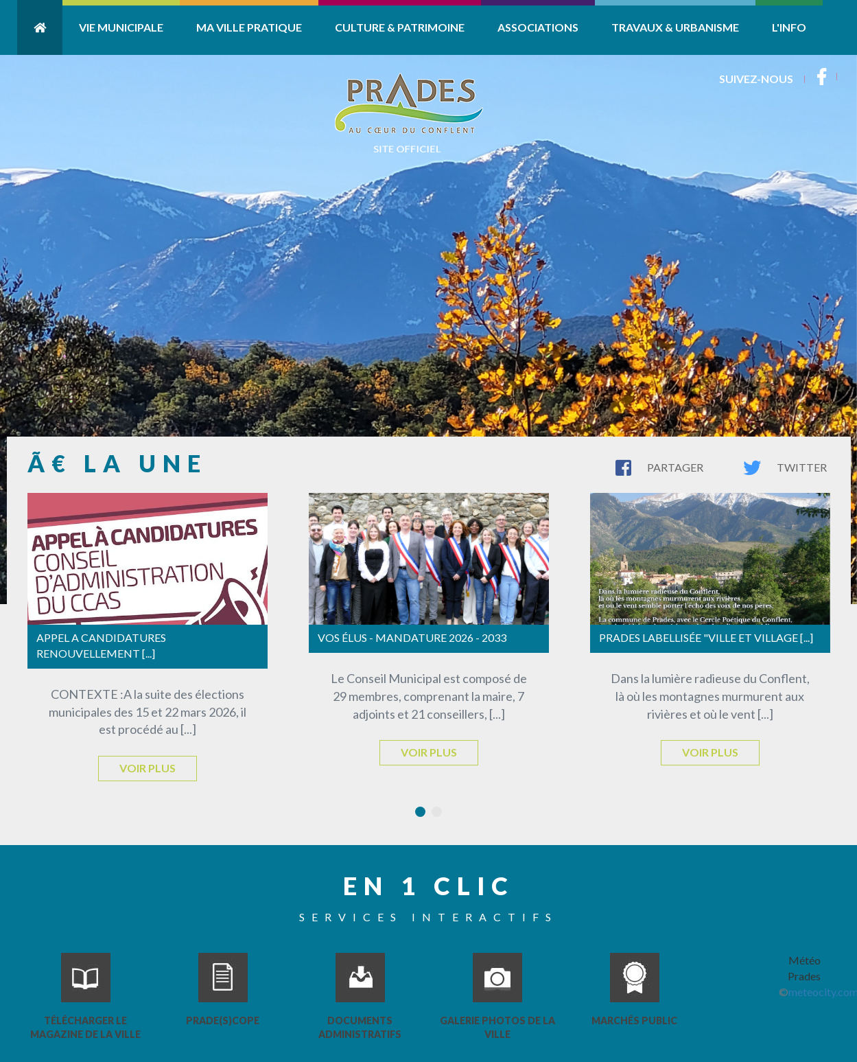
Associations (537, 27)
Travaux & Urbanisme (675, 27)
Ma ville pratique (249, 27)
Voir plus (147, 767)
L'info (789, 27)
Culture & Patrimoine (400, 27)
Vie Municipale (121, 27)
